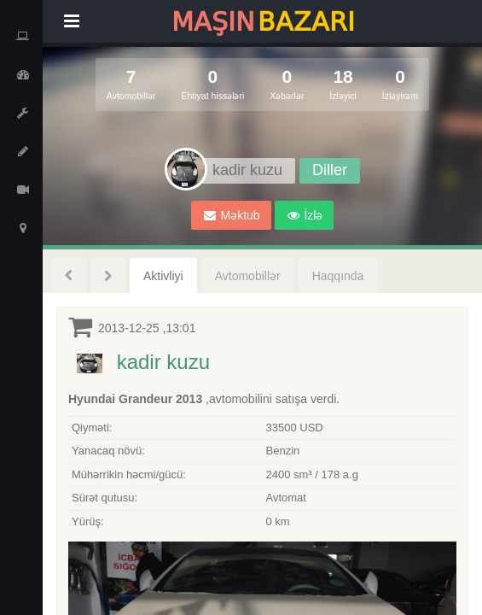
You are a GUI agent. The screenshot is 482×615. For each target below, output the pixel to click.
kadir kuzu (163, 361)
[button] (304, 215)
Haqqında (338, 276)
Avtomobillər (248, 276)
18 (343, 84)
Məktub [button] (232, 215)
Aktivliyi (163, 276)
